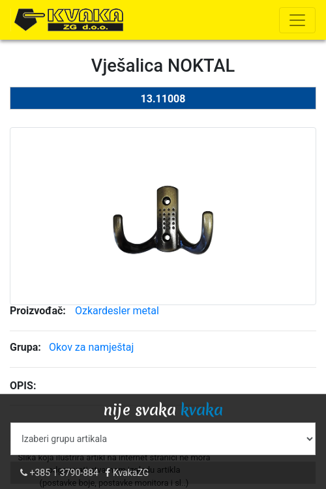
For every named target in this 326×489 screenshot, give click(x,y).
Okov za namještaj (91, 347)
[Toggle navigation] (297, 20)
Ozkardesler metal (117, 310)
